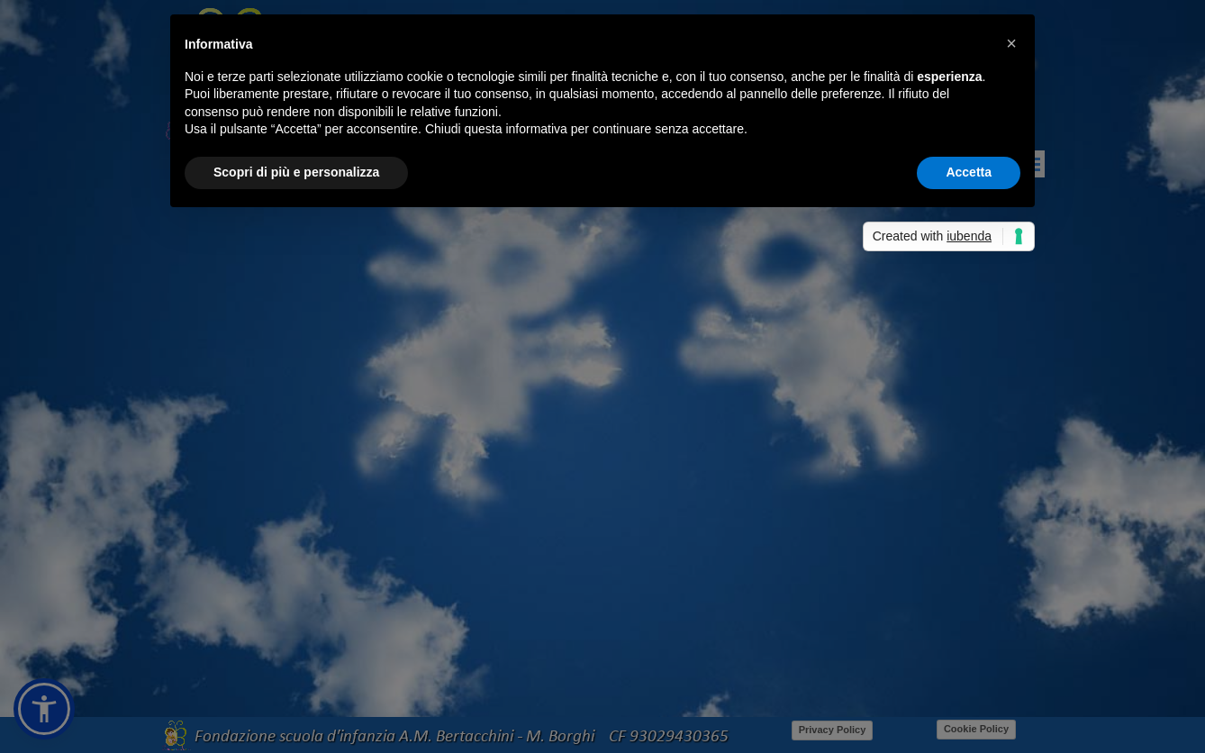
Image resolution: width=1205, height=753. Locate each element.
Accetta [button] (969, 172)
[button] (1011, 43)
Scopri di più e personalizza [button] (296, 172)
